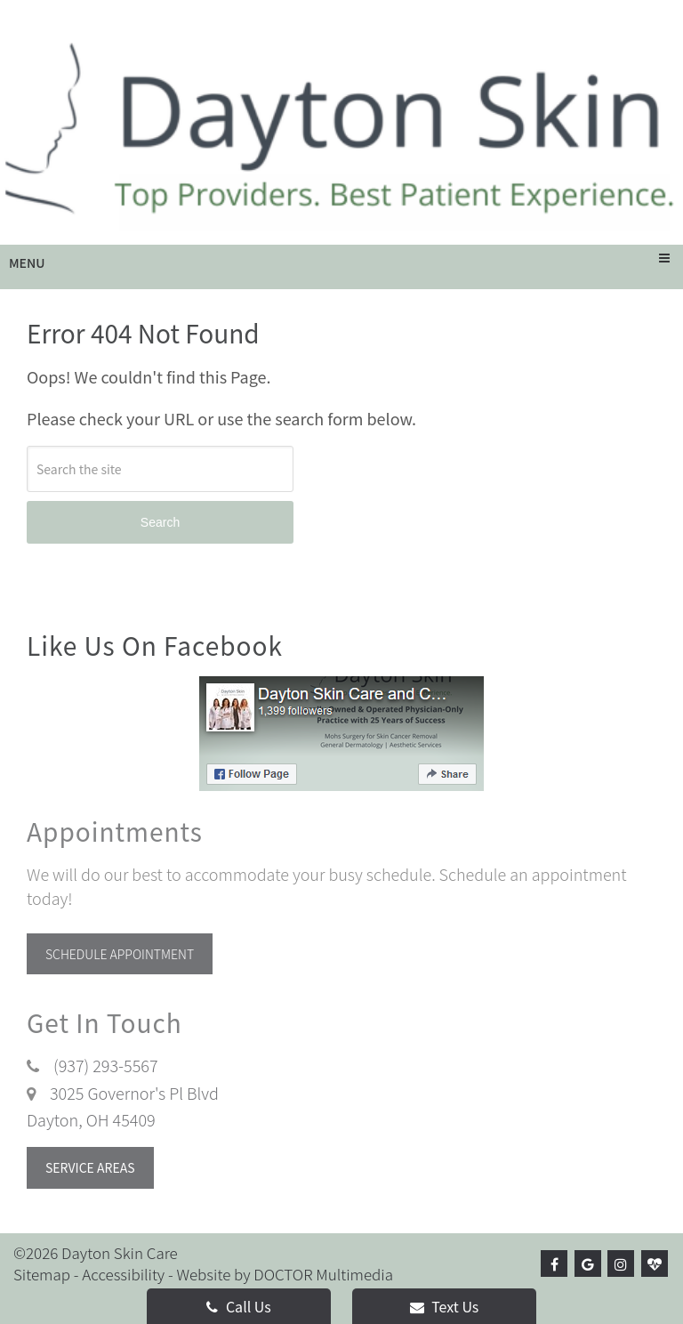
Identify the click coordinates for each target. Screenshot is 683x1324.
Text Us (444, 1306)
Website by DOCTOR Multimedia (284, 1274)
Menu (27, 262)
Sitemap (41, 1274)
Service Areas (90, 1167)
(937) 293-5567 (105, 1065)
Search (160, 522)
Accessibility (123, 1274)
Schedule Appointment (119, 954)
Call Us (238, 1306)
